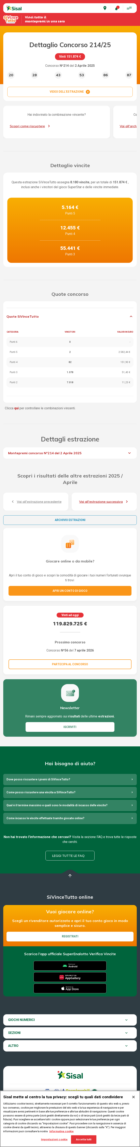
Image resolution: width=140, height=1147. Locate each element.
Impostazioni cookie (54, 1142)
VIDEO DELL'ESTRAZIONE (70, 91)
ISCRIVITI (70, 727)
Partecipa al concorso (70, 664)
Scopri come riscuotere (27, 126)
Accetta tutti (84, 1142)
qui (16, 408)
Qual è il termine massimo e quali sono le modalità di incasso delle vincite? (57, 805)
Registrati (70, 936)
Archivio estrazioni (70, 520)
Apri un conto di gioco (70, 590)
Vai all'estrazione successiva (101, 502)
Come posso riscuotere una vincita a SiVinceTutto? (40, 792)
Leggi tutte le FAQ (68, 856)
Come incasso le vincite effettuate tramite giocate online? (45, 818)
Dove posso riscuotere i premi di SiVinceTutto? (38, 779)
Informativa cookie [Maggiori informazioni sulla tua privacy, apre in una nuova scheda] (61, 1134)
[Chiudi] (133, 1100)
